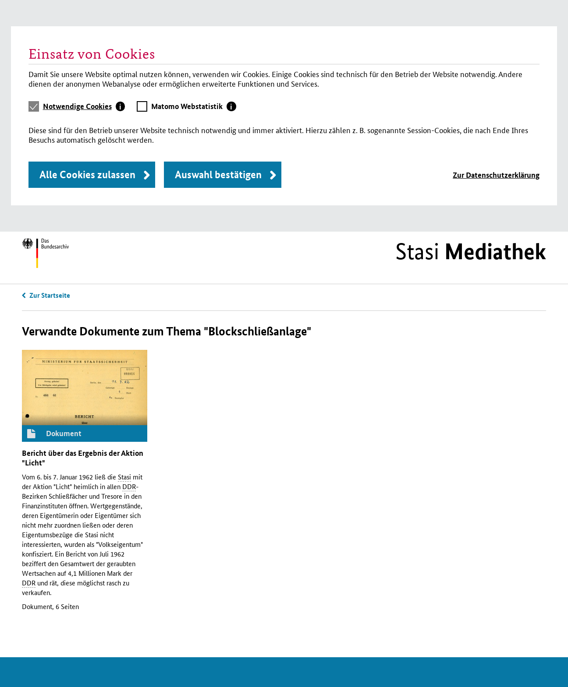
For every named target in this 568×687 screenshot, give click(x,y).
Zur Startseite (49, 295)
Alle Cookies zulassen (87, 174)
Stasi (470, 251)
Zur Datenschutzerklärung (496, 175)
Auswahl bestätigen (218, 174)
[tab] (84, 106)
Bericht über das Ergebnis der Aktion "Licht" (82, 458)
